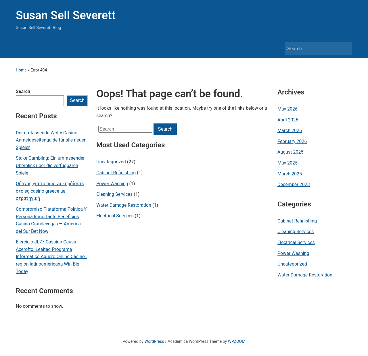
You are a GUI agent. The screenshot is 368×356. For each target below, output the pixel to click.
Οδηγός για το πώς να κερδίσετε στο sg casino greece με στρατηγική (50, 191)
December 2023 (293, 184)
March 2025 (289, 174)
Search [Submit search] (345, 49)
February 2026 (292, 141)
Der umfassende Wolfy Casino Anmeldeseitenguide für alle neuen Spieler (51, 140)
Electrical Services (115, 215)
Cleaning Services (114, 194)
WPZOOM (237, 341)
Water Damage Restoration (123, 205)
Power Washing (112, 183)
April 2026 (287, 120)
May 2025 (287, 163)
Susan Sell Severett (66, 15)
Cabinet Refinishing (116, 172)
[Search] (313, 49)
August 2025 (290, 152)
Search (23, 91)
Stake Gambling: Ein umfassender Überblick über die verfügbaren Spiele (50, 165)
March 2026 (289, 130)
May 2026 (287, 109)
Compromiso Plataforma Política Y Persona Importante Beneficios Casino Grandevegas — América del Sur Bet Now (51, 220)
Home (21, 70)
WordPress (154, 341)
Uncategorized (111, 162)
